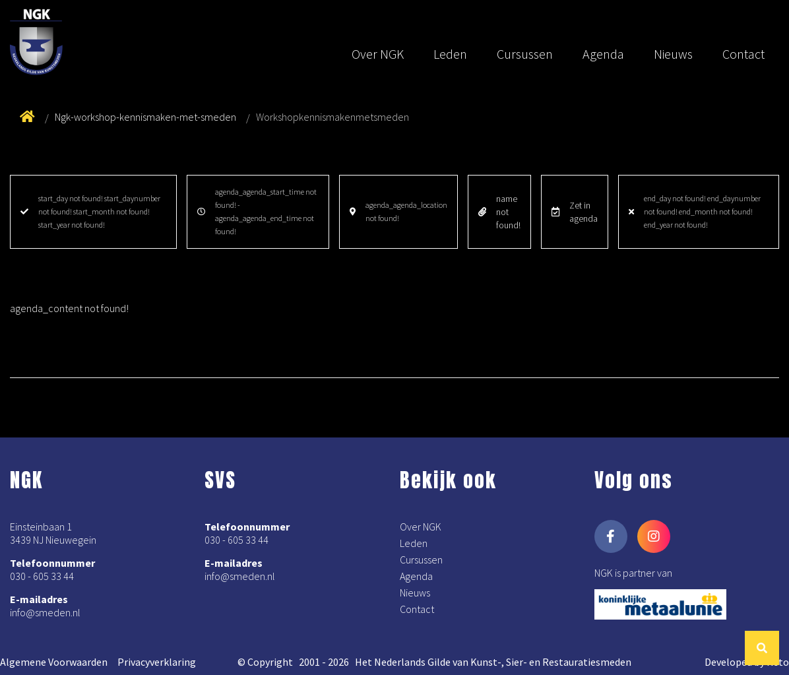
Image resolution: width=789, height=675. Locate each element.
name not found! (499, 212)
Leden (450, 54)
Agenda (603, 54)
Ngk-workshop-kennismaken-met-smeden (145, 116)
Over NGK (378, 54)
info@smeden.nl (45, 612)
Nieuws (673, 54)
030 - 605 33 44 (42, 576)
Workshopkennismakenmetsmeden (332, 116)
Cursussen (525, 54)
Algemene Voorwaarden (54, 661)
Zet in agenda (575, 211)
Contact (743, 54)
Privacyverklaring (156, 661)
